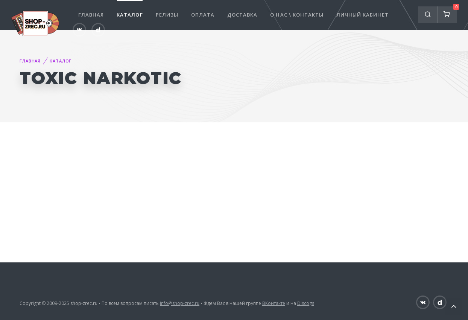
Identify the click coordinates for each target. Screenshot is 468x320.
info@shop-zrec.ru (179, 303)
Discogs (305, 303)
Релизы (167, 14)
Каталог (130, 14)
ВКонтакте (273, 303)
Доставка (242, 14)
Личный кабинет (362, 14)
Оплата (202, 14)
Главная (91, 14)
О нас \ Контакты (297, 14)
